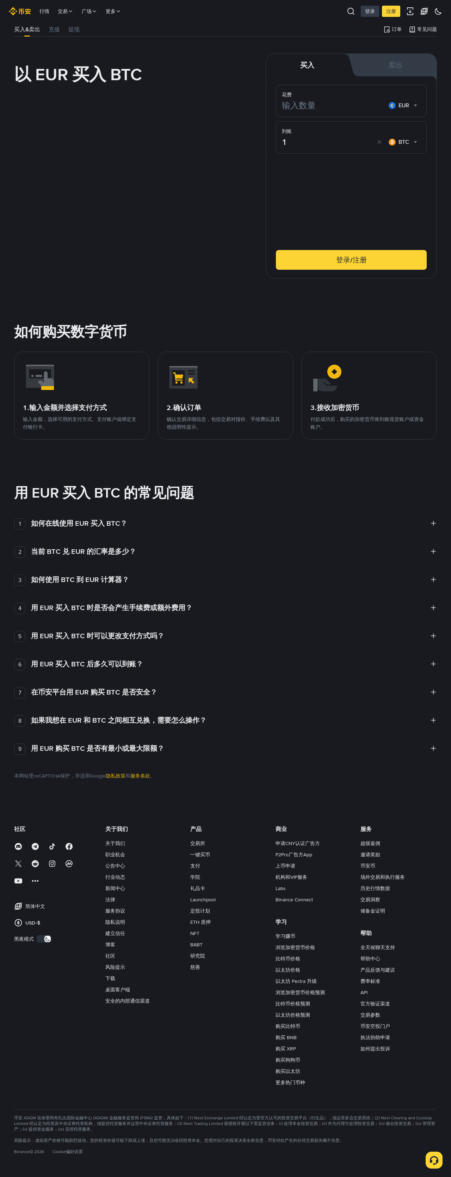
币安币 (367, 866)
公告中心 (115, 866)
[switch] (44, 939)
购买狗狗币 (288, 1060)
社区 (110, 956)
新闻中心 (115, 888)
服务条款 (140, 776)
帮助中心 (370, 958)
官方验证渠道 (375, 1003)
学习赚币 (285, 936)
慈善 (195, 967)
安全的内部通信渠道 (127, 1001)
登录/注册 (351, 259)
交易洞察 (370, 899)
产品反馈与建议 (377, 970)
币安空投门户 (375, 1026)
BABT (196, 944)
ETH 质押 (200, 922)
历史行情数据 (375, 888)
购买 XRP (286, 1048)
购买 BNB (286, 1037)
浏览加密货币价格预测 (300, 992)
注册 (391, 11)
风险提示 (115, 967)
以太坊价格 (288, 970)
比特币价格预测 (293, 1003)
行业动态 (115, 877)
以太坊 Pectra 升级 (296, 981)
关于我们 (115, 843)
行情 (44, 11)
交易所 (197, 843)
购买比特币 (288, 1026)
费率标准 (370, 981)
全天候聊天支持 (377, 947)
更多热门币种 (290, 1082)
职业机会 (115, 854)
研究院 (197, 956)
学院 (195, 877)
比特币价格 (288, 958)
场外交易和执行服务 (382, 877)
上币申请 (285, 866)
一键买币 (200, 854)
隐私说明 (115, 922)
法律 (110, 899)
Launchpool (203, 899)
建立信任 (115, 933)
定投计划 (200, 911)
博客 (110, 944)
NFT (194, 933)
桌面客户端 (117, 989)
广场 (89, 11)
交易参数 (370, 1015)
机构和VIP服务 (291, 877)
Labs (281, 888)
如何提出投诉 (375, 1048)
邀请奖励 (370, 854)
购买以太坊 (288, 1071)
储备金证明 (372, 911)
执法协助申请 (375, 1037)
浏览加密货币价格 (295, 947)
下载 (110, 978)
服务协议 (115, 911)
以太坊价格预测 (293, 1015)
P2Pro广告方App (294, 854)
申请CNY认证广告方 (298, 843)
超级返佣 (370, 843)
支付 (195, 866)
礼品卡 (197, 888)
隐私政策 (115, 776)
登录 (370, 11)
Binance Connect (294, 899)
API (363, 992)
